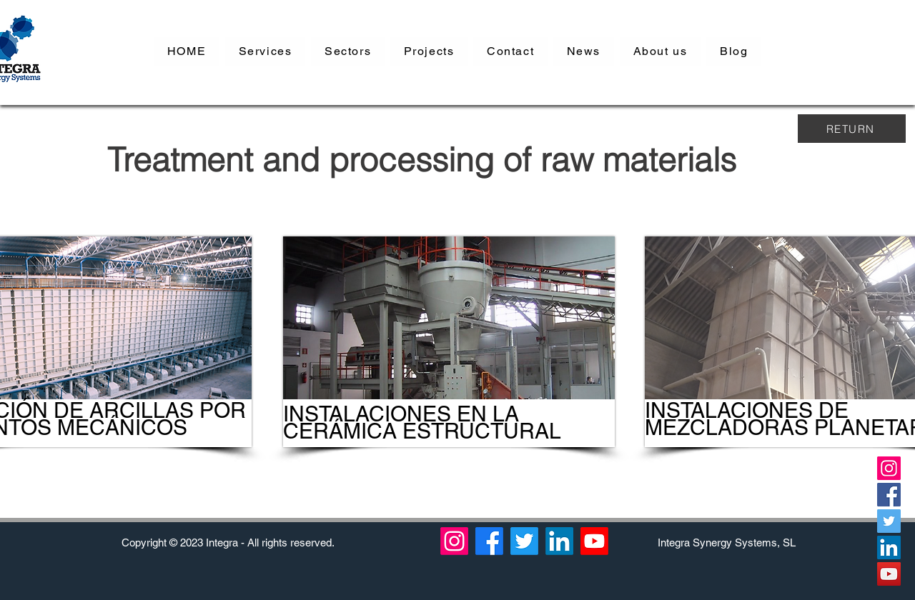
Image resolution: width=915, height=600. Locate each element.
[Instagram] (889, 468)
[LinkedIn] (889, 547)
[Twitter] (889, 521)
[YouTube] (889, 574)
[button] (265, 51)
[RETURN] (852, 128)
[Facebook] (889, 494)
